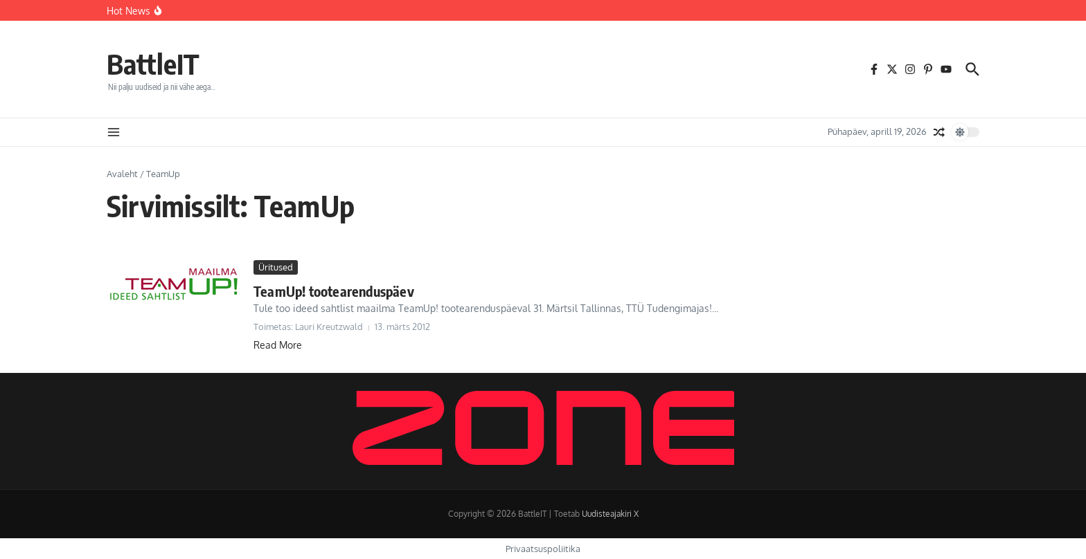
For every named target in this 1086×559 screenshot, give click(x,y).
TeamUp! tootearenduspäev (333, 291)
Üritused (275, 267)
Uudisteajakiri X (610, 513)
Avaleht (122, 173)
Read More (277, 345)
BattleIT (153, 63)
